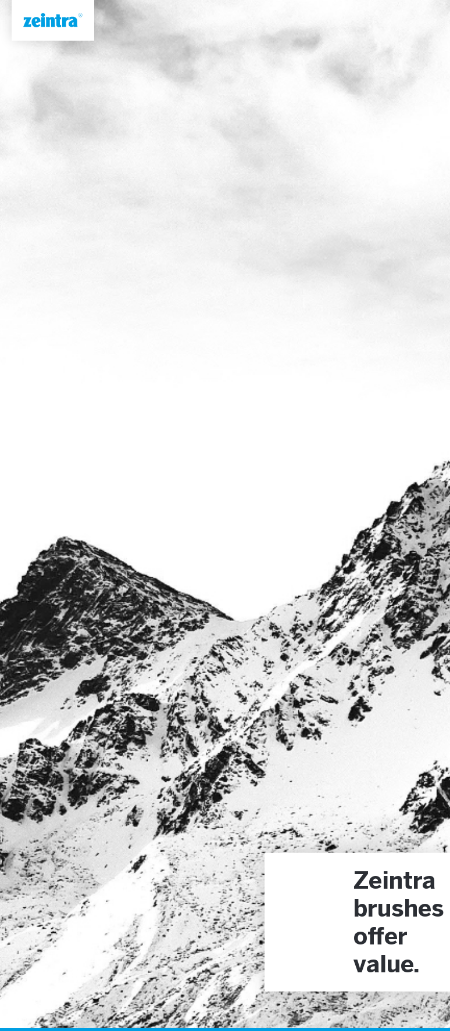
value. (386, 966)
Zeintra (394, 882)
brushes (398, 910)
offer (380, 938)
